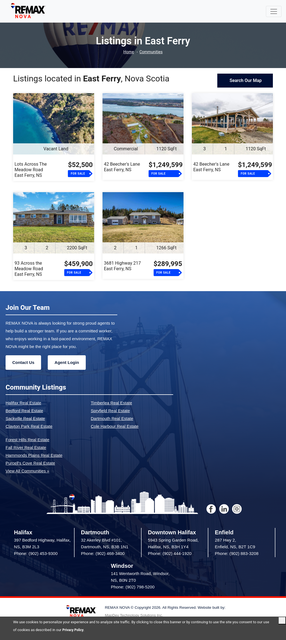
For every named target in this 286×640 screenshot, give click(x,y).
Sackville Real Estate (25, 418)
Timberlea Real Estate (111, 402)
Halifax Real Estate (23, 402)
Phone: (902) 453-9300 (36, 553)
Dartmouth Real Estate (112, 418)
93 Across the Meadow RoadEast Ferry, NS (29, 268)
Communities (151, 52)
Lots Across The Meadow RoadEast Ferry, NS (31, 169)
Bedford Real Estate (24, 410)
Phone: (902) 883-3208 (236, 553)
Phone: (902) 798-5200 (132, 587)
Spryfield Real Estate (110, 410)
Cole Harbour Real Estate (115, 426)
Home (127, 52)
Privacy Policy (73, 630)
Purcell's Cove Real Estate (30, 463)
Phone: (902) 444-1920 (170, 553)
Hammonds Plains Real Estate (34, 455)
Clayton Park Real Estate (29, 426)
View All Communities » (27, 470)
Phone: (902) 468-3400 (103, 553)
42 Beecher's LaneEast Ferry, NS (122, 166)
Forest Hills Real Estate (27, 439)
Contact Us (23, 362)
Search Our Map (245, 80)
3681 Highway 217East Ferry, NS (122, 265)
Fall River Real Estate (26, 447)
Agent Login (66, 362)
